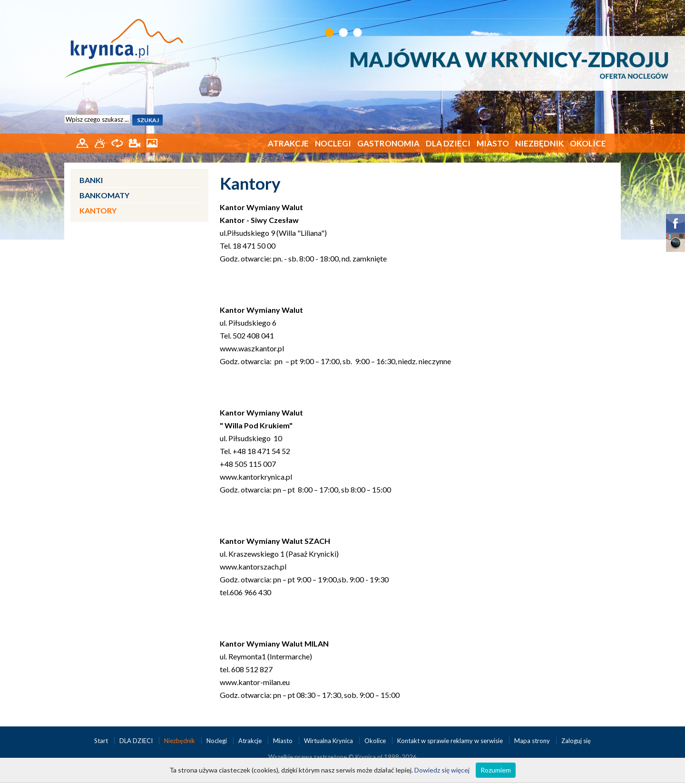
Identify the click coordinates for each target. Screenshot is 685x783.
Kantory (98, 210)
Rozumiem (495, 770)
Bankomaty (104, 195)
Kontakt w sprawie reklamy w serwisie (450, 740)
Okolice (588, 143)
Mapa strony (532, 740)
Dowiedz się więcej (442, 770)
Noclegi (333, 143)
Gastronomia (388, 143)
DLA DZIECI (448, 143)
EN (608, 8)
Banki (91, 179)
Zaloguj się (576, 740)
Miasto (493, 143)
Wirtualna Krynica (329, 740)
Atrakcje (288, 143)
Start (101, 740)
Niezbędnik (539, 143)
